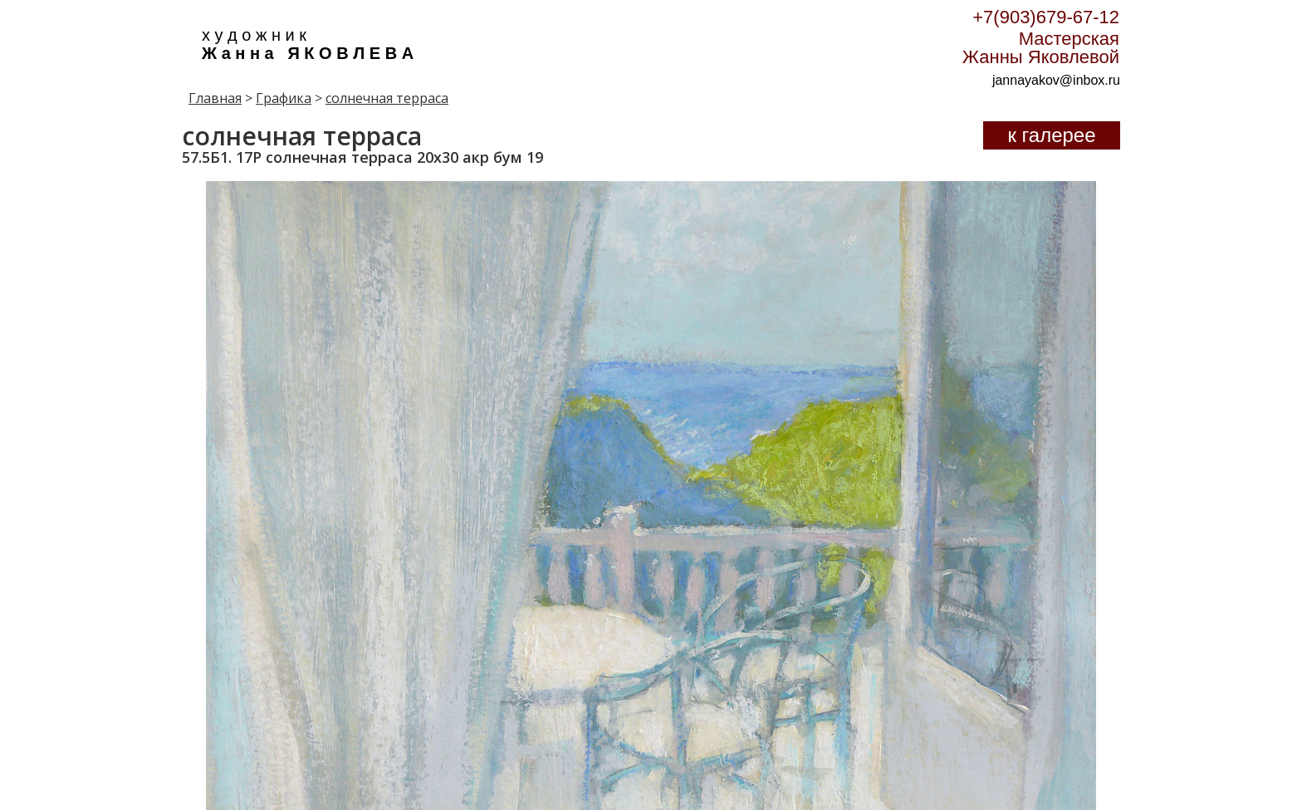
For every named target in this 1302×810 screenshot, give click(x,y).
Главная (215, 98)
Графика (283, 98)
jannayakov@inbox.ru (1056, 80)
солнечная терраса (387, 98)
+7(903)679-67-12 (1045, 17)
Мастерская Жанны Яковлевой (1040, 47)
